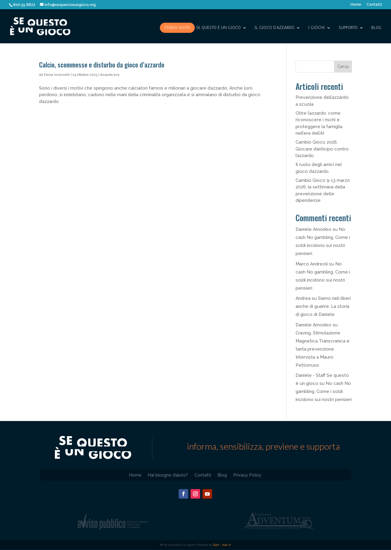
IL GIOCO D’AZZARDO (274, 28)
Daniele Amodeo (313, 229)
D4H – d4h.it (222, 544)
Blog (376, 28)
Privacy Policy (248, 475)
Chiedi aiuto (177, 27)
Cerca (343, 66)
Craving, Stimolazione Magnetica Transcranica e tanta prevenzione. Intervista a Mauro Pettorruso (323, 349)
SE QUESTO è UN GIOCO (218, 28)
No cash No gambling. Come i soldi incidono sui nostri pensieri (324, 391)
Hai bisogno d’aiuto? (168, 475)
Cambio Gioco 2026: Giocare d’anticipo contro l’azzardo (322, 148)
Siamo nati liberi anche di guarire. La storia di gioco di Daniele (323, 306)
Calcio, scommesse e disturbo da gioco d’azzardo (101, 64)
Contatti (374, 5)
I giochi (316, 28)
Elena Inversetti (57, 75)
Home (355, 5)
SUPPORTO (348, 28)
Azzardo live (110, 75)
